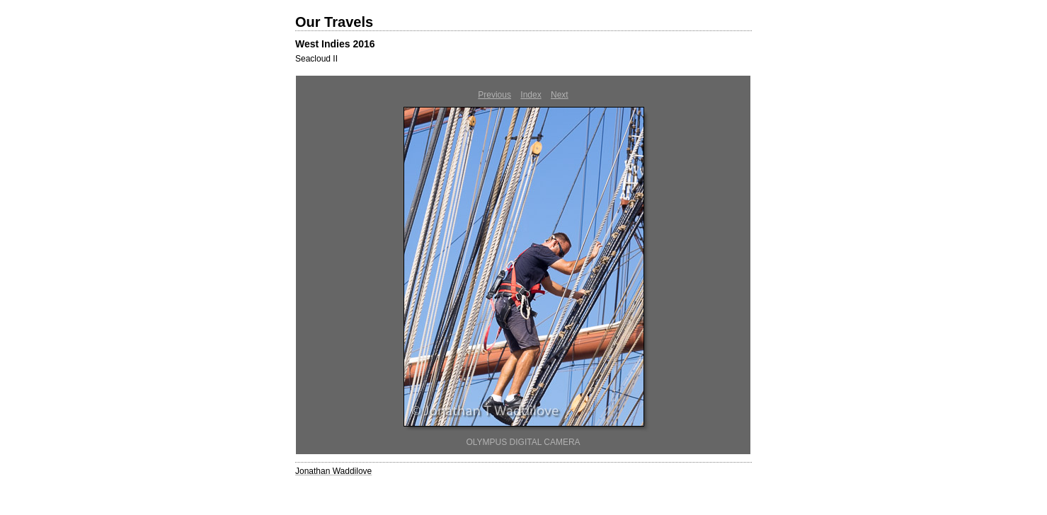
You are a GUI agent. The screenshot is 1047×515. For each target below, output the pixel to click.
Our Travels (334, 22)
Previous (494, 95)
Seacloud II (316, 59)
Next (559, 95)
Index (530, 95)
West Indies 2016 (335, 44)
